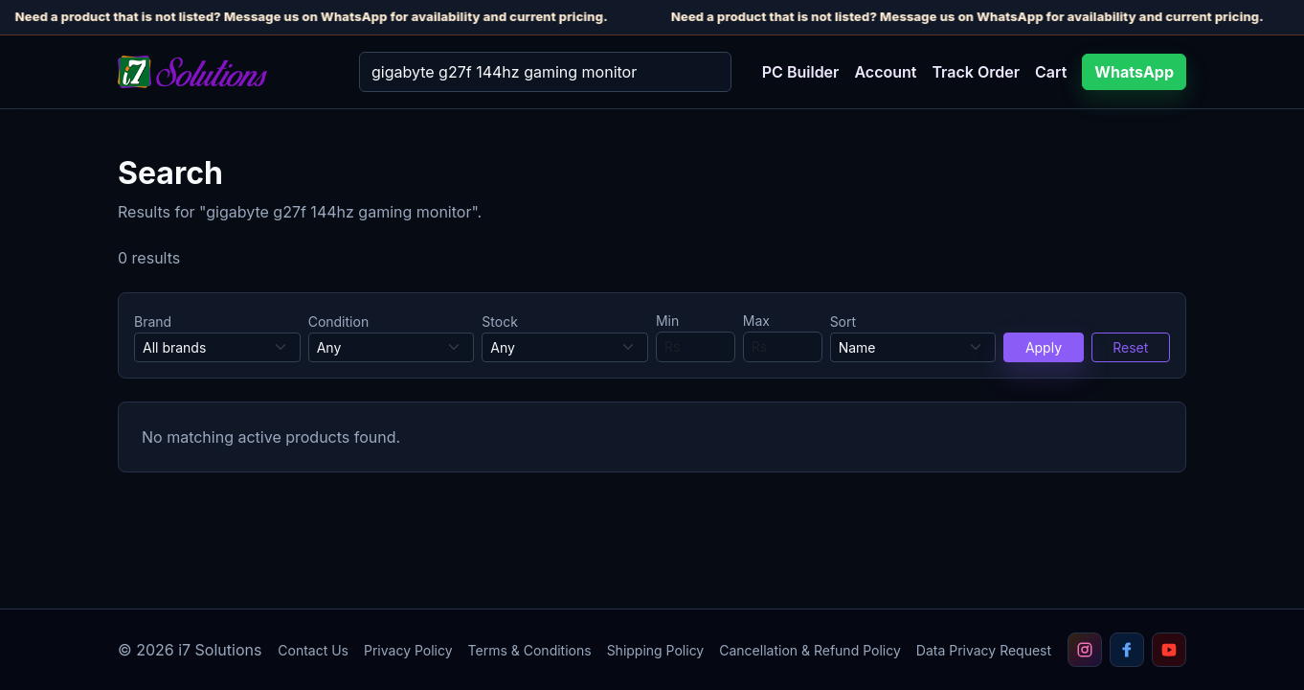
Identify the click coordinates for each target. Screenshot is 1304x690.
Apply (1043, 347)
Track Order (976, 71)
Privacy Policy (408, 650)
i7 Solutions (219, 649)
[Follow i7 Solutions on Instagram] (1085, 649)
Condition (339, 321)
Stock (500, 321)
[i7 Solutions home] (223, 72)
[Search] (545, 72)
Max (756, 320)
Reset (1130, 347)
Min (667, 320)
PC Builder (801, 71)
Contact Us (313, 650)
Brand (152, 321)
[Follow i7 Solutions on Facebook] (1127, 649)
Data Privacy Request (983, 650)
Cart (1051, 71)
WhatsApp (1134, 71)
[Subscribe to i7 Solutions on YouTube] (1169, 649)
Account (885, 71)
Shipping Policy (656, 650)
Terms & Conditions (530, 650)
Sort (843, 321)
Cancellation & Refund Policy (810, 650)
